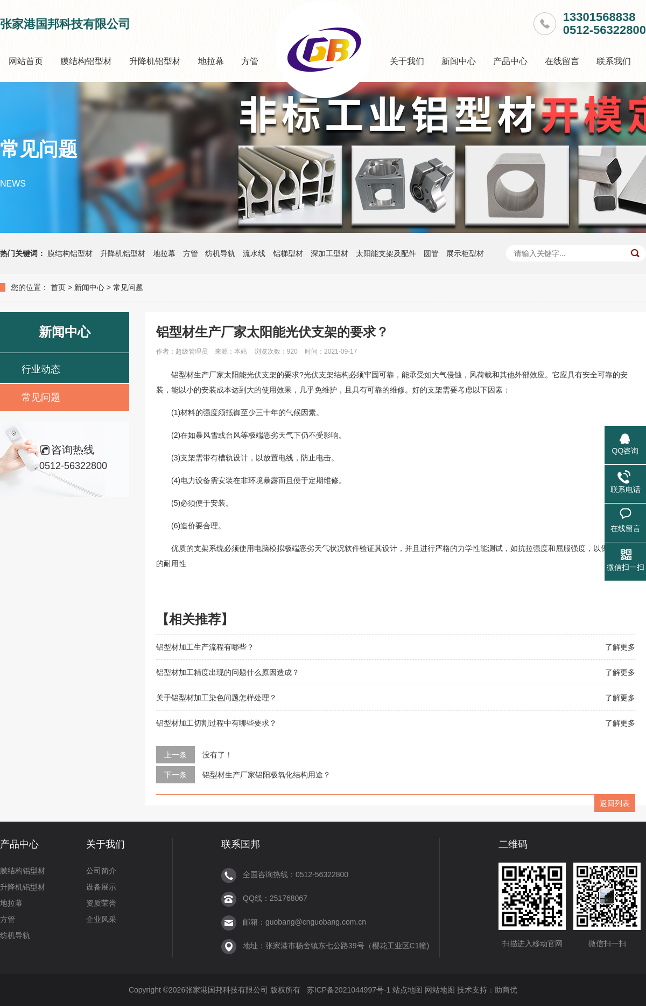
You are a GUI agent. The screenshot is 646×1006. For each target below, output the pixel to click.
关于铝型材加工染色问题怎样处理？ (216, 697)
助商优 (506, 990)
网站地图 (440, 990)
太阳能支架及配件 (386, 253)
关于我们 (407, 61)
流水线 (254, 253)
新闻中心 (458, 61)
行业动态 (41, 369)
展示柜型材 (465, 253)
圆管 (431, 253)
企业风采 (101, 919)
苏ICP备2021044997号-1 (349, 990)
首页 (58, 287)
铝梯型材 (288, 253)
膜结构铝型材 (86, 61)
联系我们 (613, 61)
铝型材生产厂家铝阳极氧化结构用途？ (266, 774)
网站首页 (26, 61)
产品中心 (510, 61)
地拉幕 (211, 61)
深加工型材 (329, 253)
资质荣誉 (101, 903)
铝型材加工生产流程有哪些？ (205, 647)
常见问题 (128, 287)
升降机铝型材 (155, 61)
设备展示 (101, 887)
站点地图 (407, 990)
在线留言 (562, 61)
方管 (249, 61)
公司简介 (101, 870)
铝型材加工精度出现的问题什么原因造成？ (227, 672)
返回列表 (615, 803)
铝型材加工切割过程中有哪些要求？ (216, 723)
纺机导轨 (220, 253)
